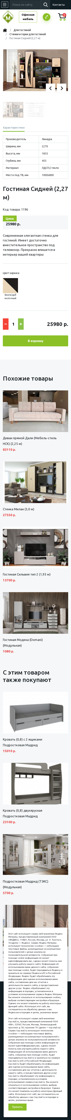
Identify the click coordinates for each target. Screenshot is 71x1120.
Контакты (59, 4)
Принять (17, 1106)
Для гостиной (22, 30)
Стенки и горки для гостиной (27, 34)
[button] (50, 88)
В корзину (35, 341)
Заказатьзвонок (46, 17)
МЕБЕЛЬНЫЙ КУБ (11, 16)
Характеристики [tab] (14, 127)
